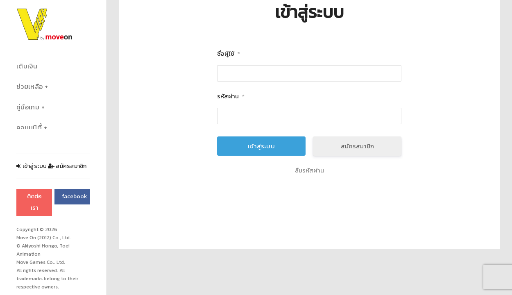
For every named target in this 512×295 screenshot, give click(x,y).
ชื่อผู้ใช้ (228, 54)
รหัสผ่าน (231, 96)
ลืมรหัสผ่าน (309, 170)
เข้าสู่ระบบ (31, 166)
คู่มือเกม (27, 107)
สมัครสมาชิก (67, 166)
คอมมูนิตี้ (29, 127)
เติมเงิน (26, 66)
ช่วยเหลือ (29, 86)
